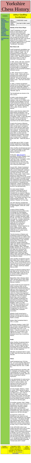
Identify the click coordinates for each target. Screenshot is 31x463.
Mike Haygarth (21, 154)
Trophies (3, 31)
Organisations (5, 21)
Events (3, 23)
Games (3, 24)
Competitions (4, 30)
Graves (3, 27)
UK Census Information (17, 452)
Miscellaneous (5, 35)
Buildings (3, 28)
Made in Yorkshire (3, 33)
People (3, 26)
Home (3, 19)
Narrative (3, 20)
